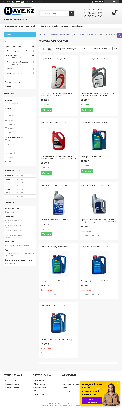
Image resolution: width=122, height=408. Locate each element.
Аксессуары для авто (15, 46)
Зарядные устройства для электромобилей (62, 26)
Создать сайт (29, 1)
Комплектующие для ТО (68, 35)
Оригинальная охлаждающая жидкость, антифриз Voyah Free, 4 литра (98, 94)
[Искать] (71, 13)
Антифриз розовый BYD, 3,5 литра (55, 281)
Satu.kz (71, 404)
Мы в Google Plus (41, 394)
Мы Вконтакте (40, 387)
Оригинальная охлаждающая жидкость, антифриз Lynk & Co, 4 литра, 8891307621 (59, 157)
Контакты (67, 380)
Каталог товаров (50, 35)
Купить (47, 110)
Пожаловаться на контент (71, 406)
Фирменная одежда (15, 73)
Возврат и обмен (12, 387)
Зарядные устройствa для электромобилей (17, 63)
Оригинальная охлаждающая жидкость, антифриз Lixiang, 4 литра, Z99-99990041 (98, 221)
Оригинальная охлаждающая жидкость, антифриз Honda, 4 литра (58, 94)
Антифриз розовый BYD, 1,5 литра (96, 156)
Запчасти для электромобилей (20, 26)
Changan (10, 69)
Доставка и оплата (12, 82)
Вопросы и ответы (12, 380)
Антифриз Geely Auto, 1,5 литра (54, 220)
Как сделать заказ (12, 384)
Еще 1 (9, 133)
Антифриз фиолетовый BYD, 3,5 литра (57, 339)
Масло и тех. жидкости (89, 35)
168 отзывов (98, 2)
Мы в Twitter (39, 391)
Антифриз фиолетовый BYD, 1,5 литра (97, 281)
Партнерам (67, 391)
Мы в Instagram (40, 384)
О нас (7, 77)
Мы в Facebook (40, 380)
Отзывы (8, 86)
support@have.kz (13, 264)
